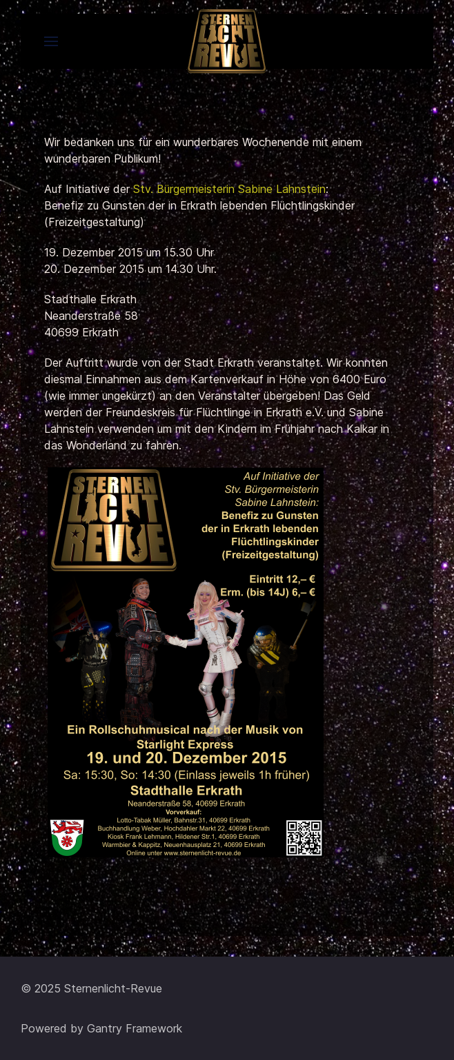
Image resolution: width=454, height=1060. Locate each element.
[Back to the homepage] (227, 41)
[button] (51, 41)
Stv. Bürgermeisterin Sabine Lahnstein (229, 189)
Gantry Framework (134, 1028)
